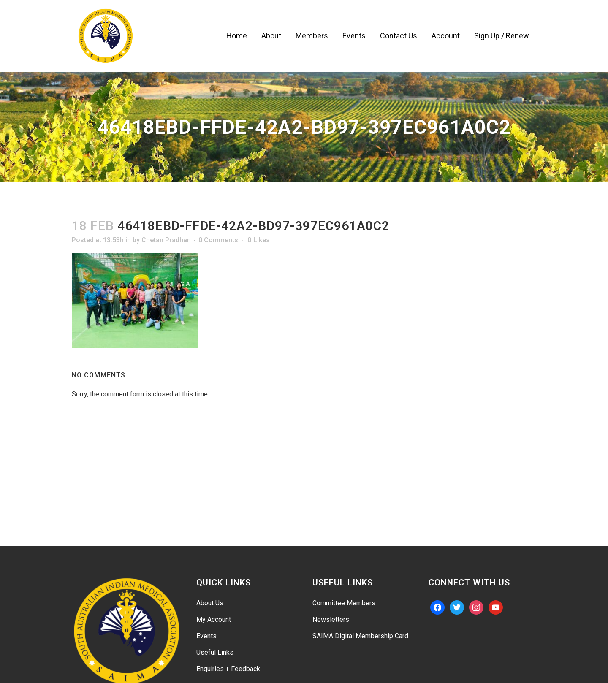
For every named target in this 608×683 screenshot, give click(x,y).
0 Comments (218, 240)
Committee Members (343, 603)
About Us (209, 603)
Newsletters (330, 619)
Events (206, 636)
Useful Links (214, 652)
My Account (213, 619)
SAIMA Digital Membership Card (360, 636)
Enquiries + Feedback (228, 669)
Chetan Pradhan (166, 240)
